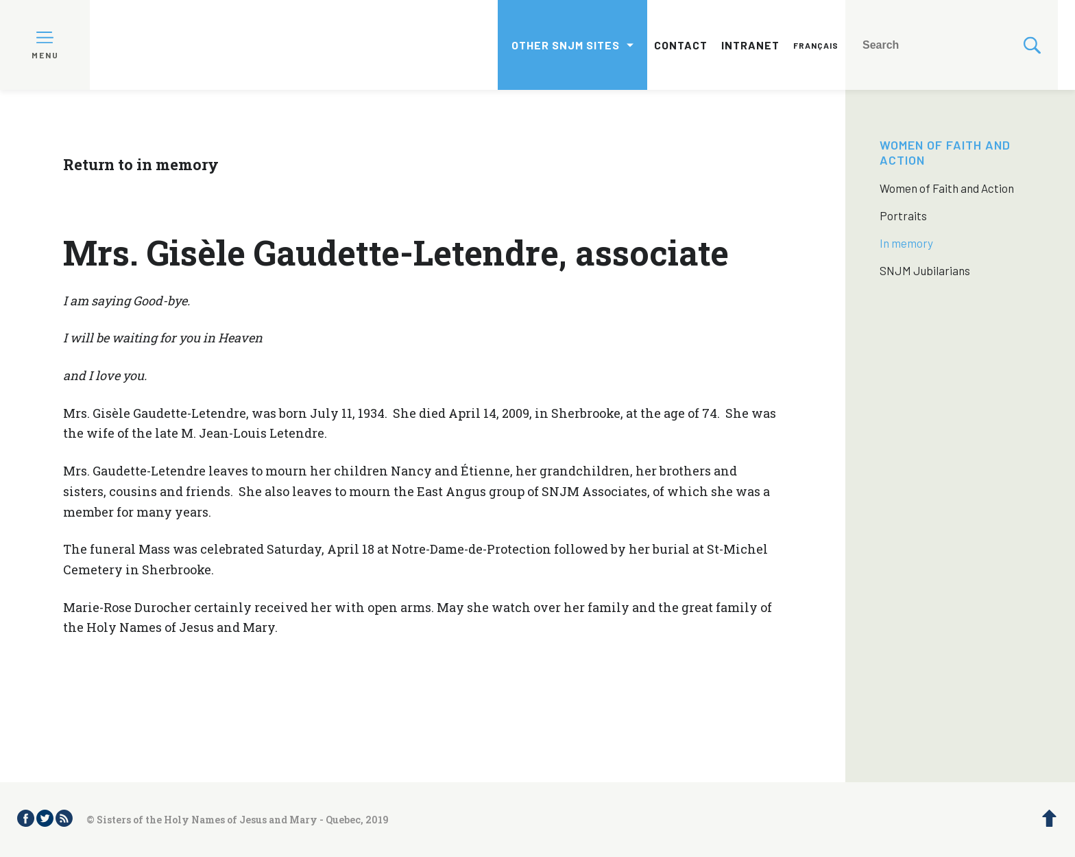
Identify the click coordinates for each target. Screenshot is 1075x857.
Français (815, 45)
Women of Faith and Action (947, 188)
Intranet (750, 44)
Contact (681, 44)
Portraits (903, 215)
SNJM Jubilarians (925, 270)
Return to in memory (141, 164)
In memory (906, 243)
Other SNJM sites (565, 44)
